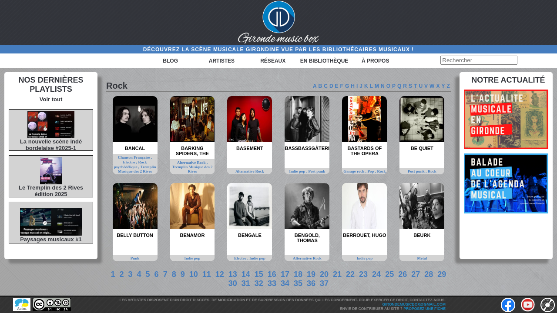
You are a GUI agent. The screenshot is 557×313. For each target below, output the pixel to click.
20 (324, 274)
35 (298, 283)
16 (272, 274)
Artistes (222, 61)
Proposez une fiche (424, 308)
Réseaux (272, 61)
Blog (170, 61)
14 (246, 274)
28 (428, 274)
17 (285, 274)
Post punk (316, 171)
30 (232, 283)
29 (441, 274)
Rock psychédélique (130, 164)
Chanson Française (134, 157)
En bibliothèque (324, 61)
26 (402, 274)
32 (259, 283)
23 (363, 274)
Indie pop (297, 171)
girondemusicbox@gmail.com (414, 304)
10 (193, 274)
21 (337, 274)
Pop (371, 171)
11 (206, 274)
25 (389, 274)
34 (285, 283)
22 (350, 274)
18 (298, 274)
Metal (422, 258)
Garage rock (354, 171)
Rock (381, 171)
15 (259, 274)
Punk (135, 258)
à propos (375, 61)
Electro (129, 162)
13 (232, 274)
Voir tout (51, 99)
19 (311, 274)
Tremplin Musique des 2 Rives (137, 169)
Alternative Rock (192, 162)
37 (324, 283)
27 (415, 274)
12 (219, 274)
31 (246, 283)
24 (376, 274)
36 (311, 283)
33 (272, 283)
